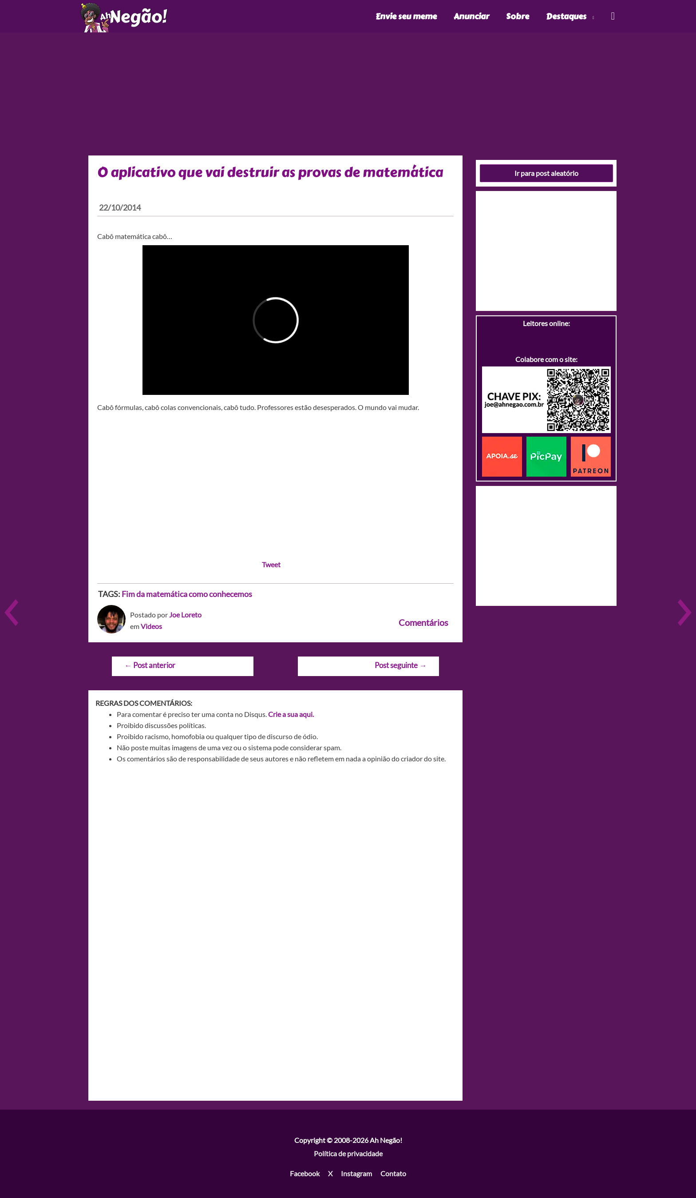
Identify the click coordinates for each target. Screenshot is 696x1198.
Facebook (305, 1173)
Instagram (356, 1173)
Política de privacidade (348, 1153)
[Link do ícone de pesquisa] (612, 16)
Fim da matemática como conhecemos (187, 594)
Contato (393, 1173)
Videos (151, 626)
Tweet (271, 564)
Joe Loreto (185, 614)
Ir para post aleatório (546, 173)
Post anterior (149, 665)
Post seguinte (401, 665)
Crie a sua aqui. (291, 714)
